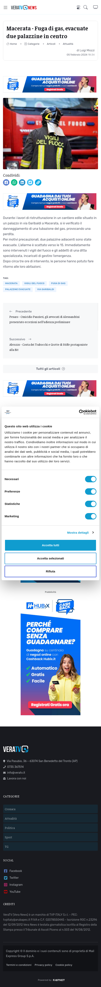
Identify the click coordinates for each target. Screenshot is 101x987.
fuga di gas (58, 283)
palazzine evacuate (18, 289)
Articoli (51, 43)
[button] (88, 7)
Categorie (32, 43)
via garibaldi (45, 289)
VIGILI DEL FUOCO (34, 283)
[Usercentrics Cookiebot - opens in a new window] (78, 412)
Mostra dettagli (78, 532)
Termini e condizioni (19, 964)
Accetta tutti (50, 545)
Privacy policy (43, 964)
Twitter (11, 878)
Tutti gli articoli (50, 369)
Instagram (13, 885)
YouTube (11, 892)
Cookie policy (63, 964)
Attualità (68, 43)
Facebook (12, 871)
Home (11, 43)
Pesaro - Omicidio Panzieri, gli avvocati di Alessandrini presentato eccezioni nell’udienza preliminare (44, 319)
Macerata (11, 283)
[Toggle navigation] (5, 7)
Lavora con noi (14, 778)
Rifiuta (50, 571)
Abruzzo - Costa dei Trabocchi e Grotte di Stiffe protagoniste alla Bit (48, 346)
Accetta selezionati (50, 558)
